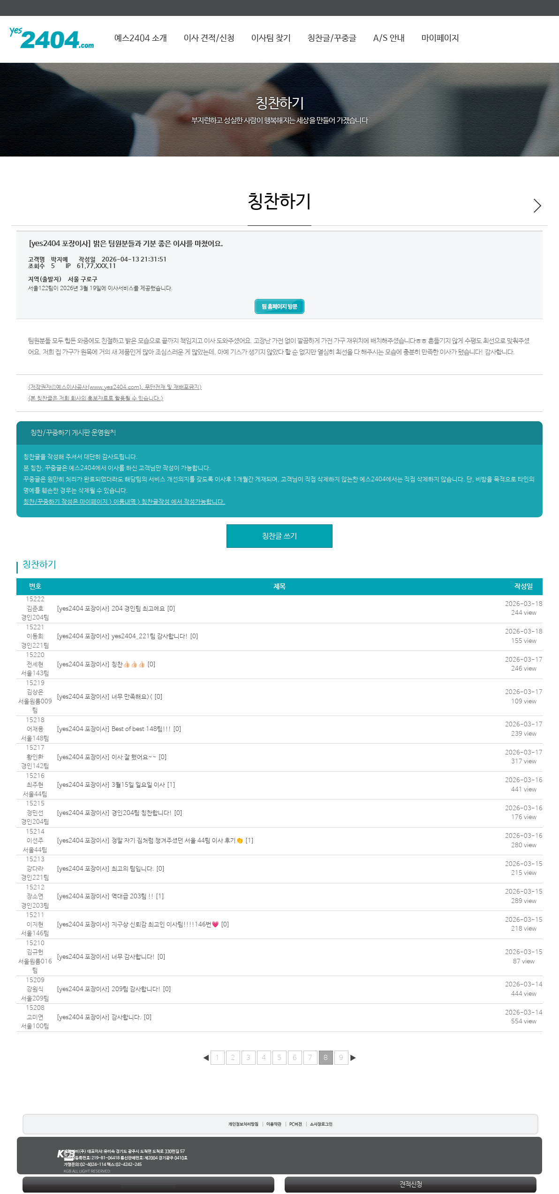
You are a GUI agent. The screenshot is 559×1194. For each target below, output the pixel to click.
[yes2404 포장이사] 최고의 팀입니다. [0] (110, 869)
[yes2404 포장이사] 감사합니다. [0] (104, 1017)
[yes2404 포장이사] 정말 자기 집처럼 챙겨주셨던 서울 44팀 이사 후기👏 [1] (155, 840)
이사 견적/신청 (209, 38)
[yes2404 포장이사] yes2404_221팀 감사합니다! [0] (127, 636)
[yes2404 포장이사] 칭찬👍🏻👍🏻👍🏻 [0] (106, 664)
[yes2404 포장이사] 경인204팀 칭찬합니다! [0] (119, 813)
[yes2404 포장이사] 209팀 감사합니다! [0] (114, 989)
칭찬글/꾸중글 (332, 38)
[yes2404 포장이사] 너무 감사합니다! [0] (111, 957)
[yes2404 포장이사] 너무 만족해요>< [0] (109, 697)
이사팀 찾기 (271, 38)
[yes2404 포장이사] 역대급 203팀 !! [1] (110, 896)
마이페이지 (440, 38)
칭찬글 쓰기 (279, 536)
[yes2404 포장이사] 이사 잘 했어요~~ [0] (111, 757)
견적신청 (411, 1184)
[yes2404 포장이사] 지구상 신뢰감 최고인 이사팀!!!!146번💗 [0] (143, 924)
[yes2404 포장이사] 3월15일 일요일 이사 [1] (116, 785)
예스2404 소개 (140, 38)
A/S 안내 (389, 38)
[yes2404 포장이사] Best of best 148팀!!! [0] (119, 729)
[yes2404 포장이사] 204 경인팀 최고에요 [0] (116, 608)
